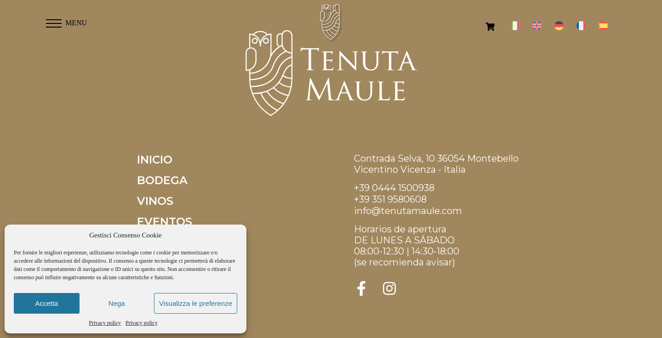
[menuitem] (515, 26)
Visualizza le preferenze (195, 303)
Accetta (46, 303)
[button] (54, 21)
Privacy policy (105, 323)
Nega (116, 303)
